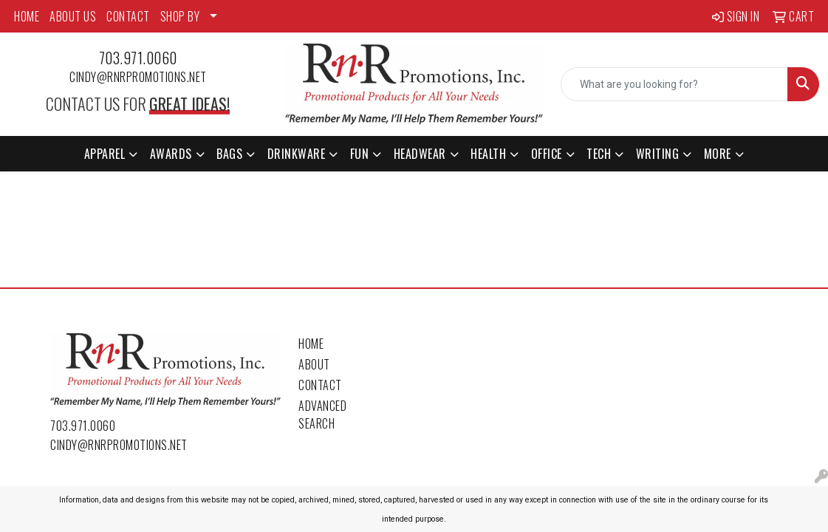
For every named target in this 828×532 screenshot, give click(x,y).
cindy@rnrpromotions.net (138, 77)
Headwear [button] (420, 154)
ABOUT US (72, 16)
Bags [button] (229, 154)
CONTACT (128, 16)
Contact (320, 385)
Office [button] (546, 154)
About (314, 364)
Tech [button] (598, 154)
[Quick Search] (674, 84)
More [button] (717, 154)
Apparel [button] (105, 154)
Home (311, 343)
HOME (26, 16)
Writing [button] (658, 154)
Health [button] (488, 154)
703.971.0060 (138, 58)
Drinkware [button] (296, 154)
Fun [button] (359, 154)
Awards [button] (171, 154)
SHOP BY (180, 16)
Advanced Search (322, 414)
